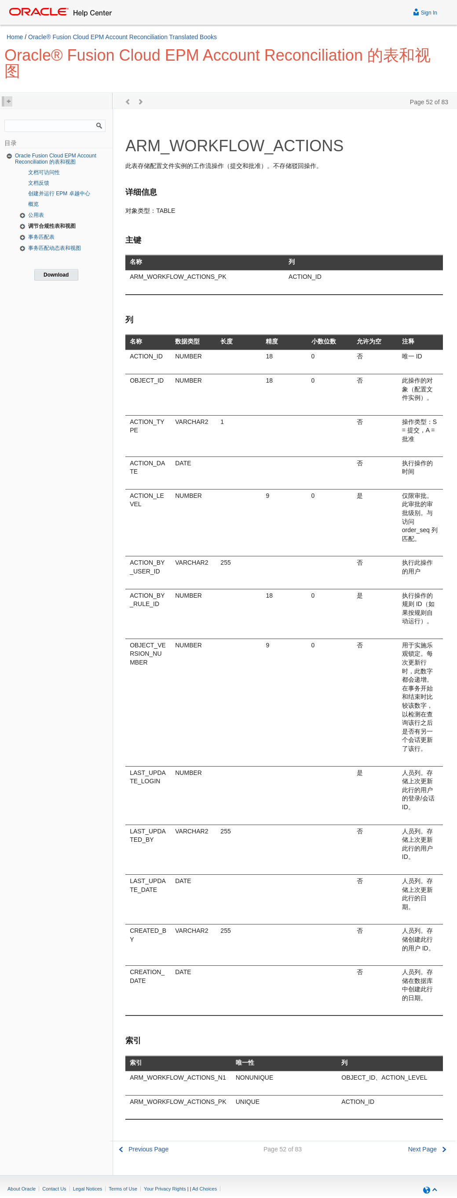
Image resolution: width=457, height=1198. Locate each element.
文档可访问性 (44, 172)
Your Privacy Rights (165, 1188)
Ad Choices (204, 1188)
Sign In (425, 11)
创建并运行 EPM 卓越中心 (59, 193)
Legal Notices (87, 1188)
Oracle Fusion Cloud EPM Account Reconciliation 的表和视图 (55, 159)
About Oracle (21, 1188)
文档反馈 (38, 183)
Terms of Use (123, 1188)
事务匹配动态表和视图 (54, 248)
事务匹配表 (41, 237)
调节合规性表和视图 (52, 226)
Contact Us (54, 1188)
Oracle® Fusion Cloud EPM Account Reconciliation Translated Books (122, 36)
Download (56, 275)
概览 (33, 204)
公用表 (36, 215)
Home (15, 36)
